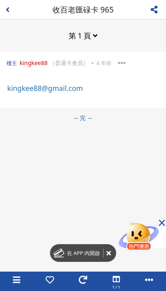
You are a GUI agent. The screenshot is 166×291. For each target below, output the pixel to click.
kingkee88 (33, 63)
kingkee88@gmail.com (45, 88)
